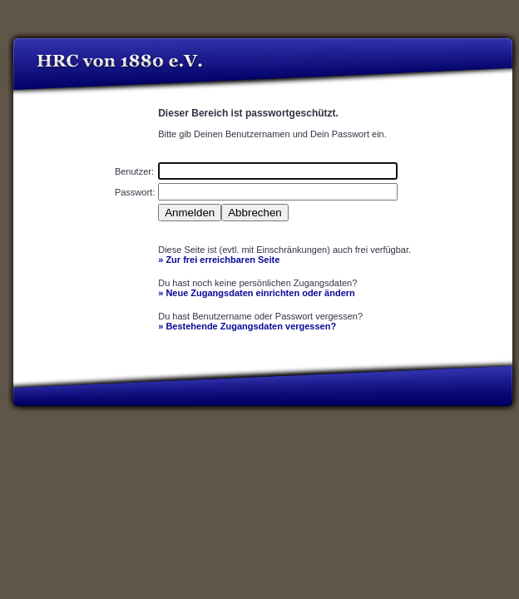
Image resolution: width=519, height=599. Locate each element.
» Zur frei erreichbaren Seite (218, 260)
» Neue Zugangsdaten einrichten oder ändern (256, 293)
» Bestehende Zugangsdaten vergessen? (247, 326)
